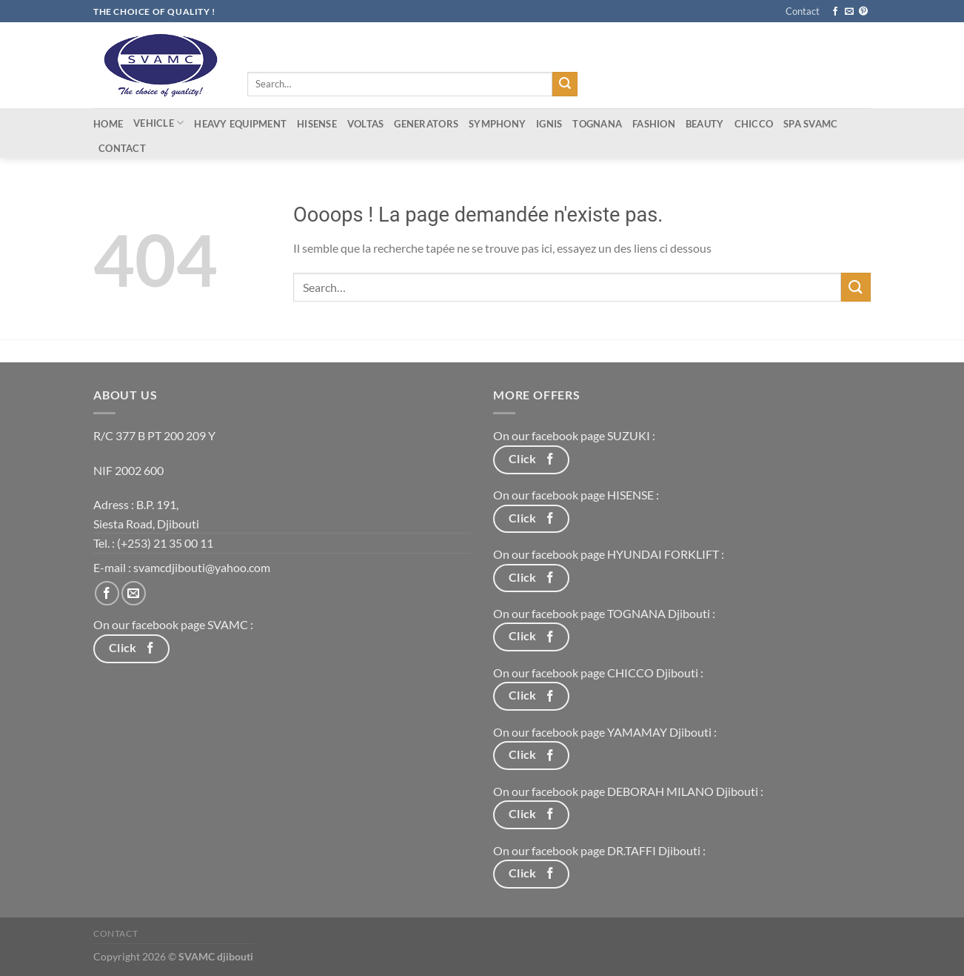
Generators (426, 124)
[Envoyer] (565, 84)
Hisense (317, 124)
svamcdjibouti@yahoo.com (201, 567)
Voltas (365, 124)
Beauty (705, 124)
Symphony (497, 124)
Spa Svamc (810, 124)
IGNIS (549, 124)
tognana (597, 124)
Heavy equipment (240, 124)
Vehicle (158, 123)
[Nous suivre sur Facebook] (835, 12)
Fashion (653, 124)
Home (108, 124)
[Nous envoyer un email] (849, 12)
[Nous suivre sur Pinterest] (863, 12)
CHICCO (754, 124)
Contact (803, 11)
